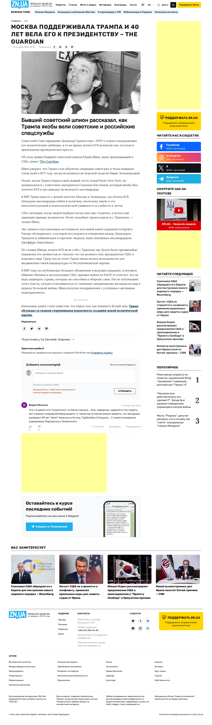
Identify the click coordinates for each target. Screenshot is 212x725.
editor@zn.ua (94, 645)
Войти (165, 5)
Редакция (63, 629)
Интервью (105, 4)
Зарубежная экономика (69, 666)
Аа (173, 5)
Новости (61, 4)
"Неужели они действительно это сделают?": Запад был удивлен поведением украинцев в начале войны (174, 400)
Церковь (110, 675)
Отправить (124, 391)
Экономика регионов (19, 685)
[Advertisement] (64, 462)
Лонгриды (120, 4)
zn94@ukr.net (83, 638)
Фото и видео (88, 4)
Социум (158, 662)
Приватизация (16, 680)
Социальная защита (67, 662)
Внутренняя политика (20, 662)
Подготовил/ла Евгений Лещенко (46, 339)
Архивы (62, 620)
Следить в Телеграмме (49, 526)
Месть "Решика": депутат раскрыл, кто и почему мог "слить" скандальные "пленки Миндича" (173, 420)
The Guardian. (49, 161)
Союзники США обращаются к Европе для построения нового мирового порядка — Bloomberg (172, 288)
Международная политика (22, 666)
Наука (109, 662)
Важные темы (20, 12)
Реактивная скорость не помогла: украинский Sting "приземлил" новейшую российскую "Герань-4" (174, 379)
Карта (61, 634)
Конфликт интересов (68, 671)
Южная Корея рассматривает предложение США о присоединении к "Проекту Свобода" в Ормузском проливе (170, 331)
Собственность (162, 680)
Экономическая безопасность (72, 675)
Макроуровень (16, 671)
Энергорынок (15, 675)
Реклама (62, 624)
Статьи (73, 4)
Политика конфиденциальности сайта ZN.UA (181, 715)
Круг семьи (160, 671)
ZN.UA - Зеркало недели (179, 224)
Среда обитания (114, 671)
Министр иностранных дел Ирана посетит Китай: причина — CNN (172, 349)
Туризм (158, 675)
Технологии (112, 666)
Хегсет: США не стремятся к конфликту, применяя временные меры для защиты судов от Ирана (172, 308)
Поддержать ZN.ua (189, 5)
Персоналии (63, 680)
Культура (110, 680)
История (159, 666)
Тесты (133, 4)
